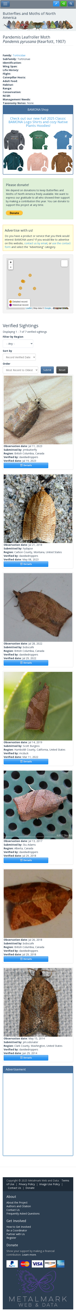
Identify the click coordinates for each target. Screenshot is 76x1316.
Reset (62, 370)
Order (6, 363)
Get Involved (16, 1221)
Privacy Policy (27, 1184)
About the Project (17, 1202)
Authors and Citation (18, 1206)
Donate (30, 1188)
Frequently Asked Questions (23, 1213)
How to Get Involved (18, 1226)
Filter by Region (13, 336)
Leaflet (29, 308)
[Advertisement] (38, 1114)
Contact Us (14, 1188)
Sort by (7, 351)
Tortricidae (19, 55)
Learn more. (29, 1254)
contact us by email (35, 243)
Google (47, 308)
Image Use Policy (49, 1184)
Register (11, 1237)
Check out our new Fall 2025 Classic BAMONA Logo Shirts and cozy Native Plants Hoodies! (38, 122)
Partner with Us (15, 1234)
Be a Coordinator (16, 1230)
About (11, 1196)
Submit (47, 370)
